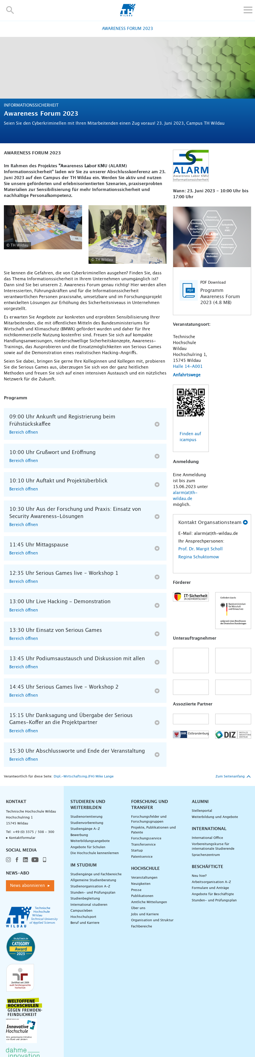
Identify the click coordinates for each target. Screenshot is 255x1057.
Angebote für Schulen (87, 847)
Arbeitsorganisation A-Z (211, 882)
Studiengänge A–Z (85, 829)
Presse (136, 890)
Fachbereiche (141, 926)
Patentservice (142, 857)
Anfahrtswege (187, 375)
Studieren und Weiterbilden (87, 805)
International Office (207, 838)
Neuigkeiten (140, 884)
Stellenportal (202, 811)
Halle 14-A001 (188, 366)
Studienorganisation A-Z (90, 886)
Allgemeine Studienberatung (93, 880)
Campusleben (81, 910)
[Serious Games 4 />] (128, 234)
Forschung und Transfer (149, 805)
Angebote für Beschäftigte (213, 894)
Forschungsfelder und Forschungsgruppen (148, 819)
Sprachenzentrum (206, 855)
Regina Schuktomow (198, 557)
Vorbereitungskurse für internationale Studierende (213, 847)
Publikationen (142, 896)
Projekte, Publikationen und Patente (153, 830)
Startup (137, 850)
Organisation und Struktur (152, 920)
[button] (10, 10)
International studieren (88, 905)
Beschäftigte (207, 867)
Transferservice (143, 844)
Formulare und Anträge (210, 888)
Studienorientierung (86, 816)
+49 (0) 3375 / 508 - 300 (33, 832)
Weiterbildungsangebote (90, 841)
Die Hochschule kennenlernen (94, 853)
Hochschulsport (83, 917)
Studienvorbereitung (86, 823)
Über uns (138, 908)
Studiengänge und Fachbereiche (96, 874)
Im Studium (83, 865)
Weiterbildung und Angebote (215, 817)
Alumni (200, 802)
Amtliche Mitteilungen (149, 902)
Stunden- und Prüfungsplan (92, 892)
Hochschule (145, 869)
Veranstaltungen (144, 877)
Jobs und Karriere (145, 914)
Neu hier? (199, 876)
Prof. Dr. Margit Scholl (200, 549)
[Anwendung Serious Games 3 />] (43, 227)
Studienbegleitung (85, 898)
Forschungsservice (146, 838)
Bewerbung (79, 835)
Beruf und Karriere (84, 923)
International (209, 829)
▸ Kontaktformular (20, 838)
